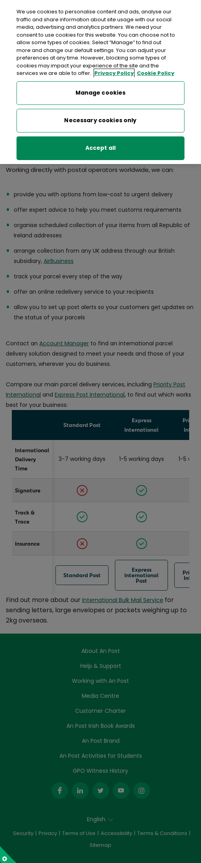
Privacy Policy (114, 71)
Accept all (100, 146)
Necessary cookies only (100, 119)
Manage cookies (101, 91)
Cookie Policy (155, 71)
